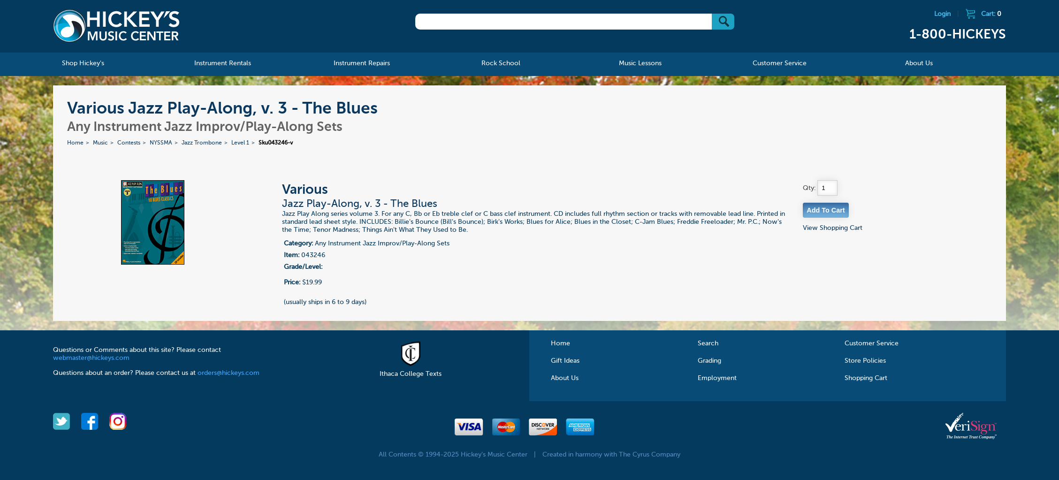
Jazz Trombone (202, 143)
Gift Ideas (565, 361)
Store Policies (865, 361)
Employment (717, 378)
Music (100, 143)
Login (942, 14)
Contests (128, 143)
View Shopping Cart (832, 228)
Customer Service (872, 343)
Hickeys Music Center (116, 26)
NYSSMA (161, 143)
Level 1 (240, 143)
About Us (565, 378)
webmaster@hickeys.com (91, 358)
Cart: (991, 14)
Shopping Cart (866, 378)
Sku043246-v (276, 143)
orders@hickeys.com (228, 373)
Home (75, 143)
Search (708, 343)
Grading (709, 361)
